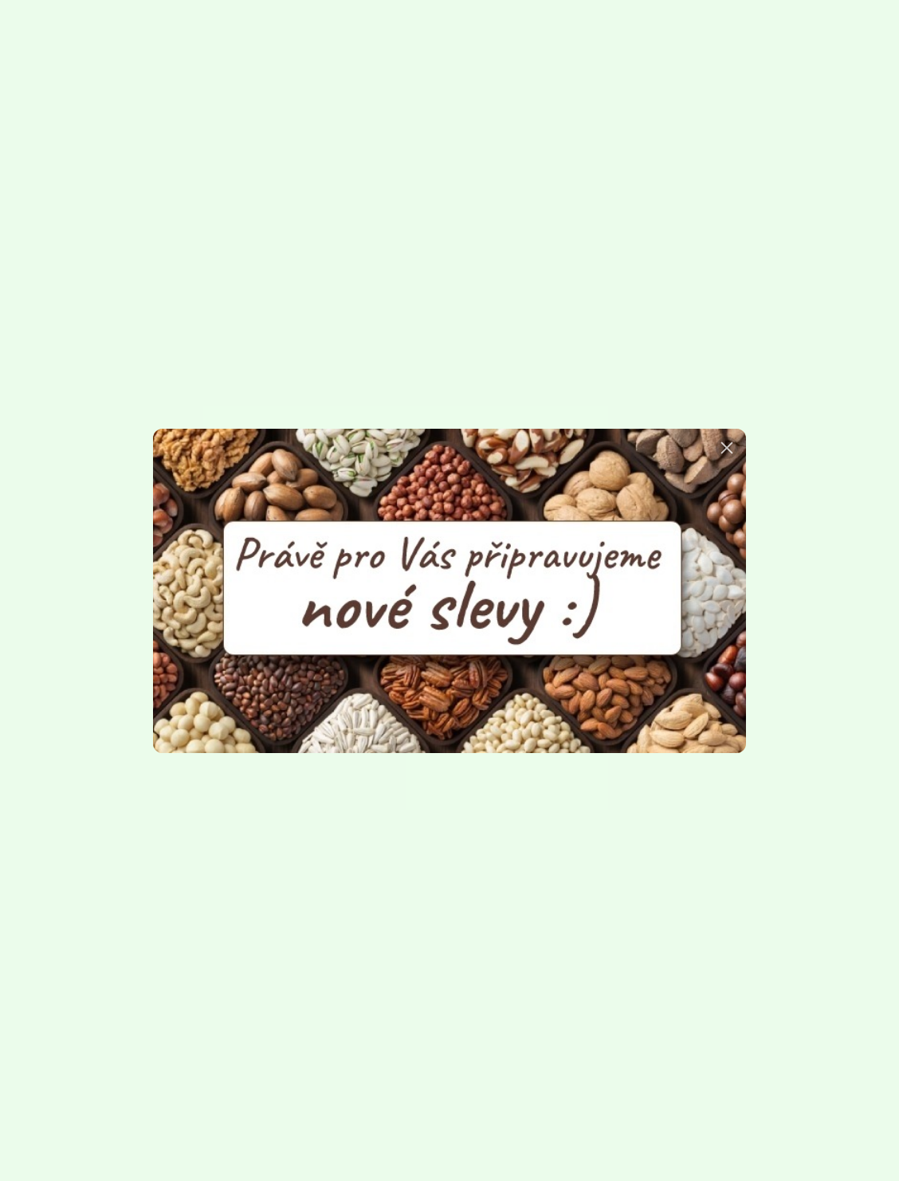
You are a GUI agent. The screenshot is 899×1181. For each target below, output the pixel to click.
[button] (727, 448)
